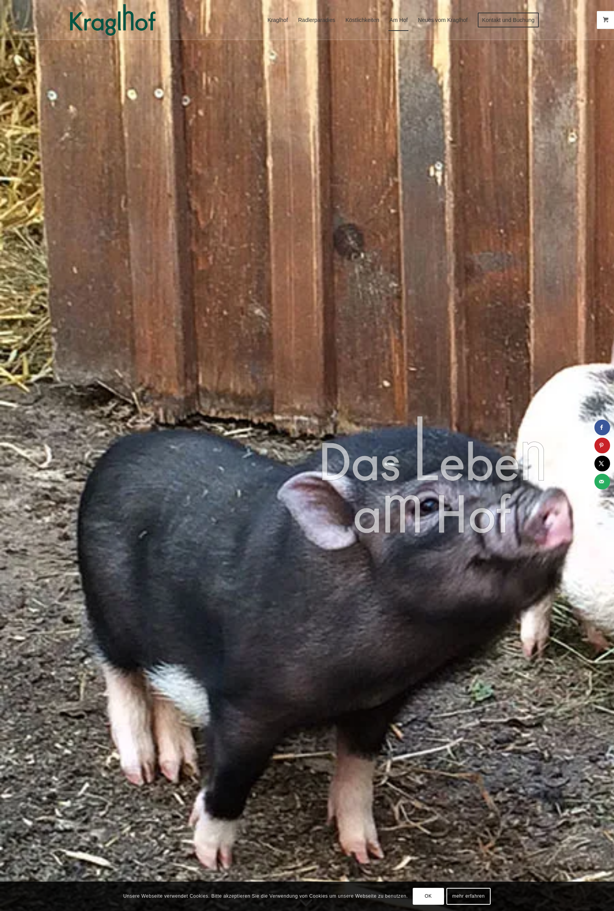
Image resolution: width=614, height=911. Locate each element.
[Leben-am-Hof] (432, 475)
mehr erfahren (468, 896)
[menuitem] (277, 20)
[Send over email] (602, 481)
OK (428, 896)
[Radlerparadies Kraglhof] (112, 20)
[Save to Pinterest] (602, 445)
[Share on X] (602, 463)
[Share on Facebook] (602, 427)
